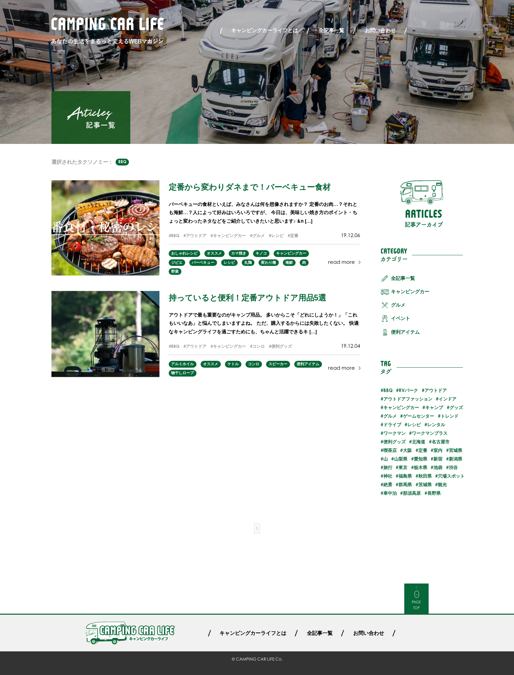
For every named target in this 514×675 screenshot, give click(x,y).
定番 (294, 235)
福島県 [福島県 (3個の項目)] (405, 476)
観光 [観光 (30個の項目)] (442, 484)
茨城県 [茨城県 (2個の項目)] (425, 484)
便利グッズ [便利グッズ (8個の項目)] (394, 441)
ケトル (233, 363)
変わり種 (268, 262)
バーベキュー (203, 262)
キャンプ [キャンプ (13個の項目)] (434, 407)
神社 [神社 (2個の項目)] (387, 476)
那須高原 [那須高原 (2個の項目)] (412, 493)
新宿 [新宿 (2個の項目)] (437, 459)
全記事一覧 (331, 30)
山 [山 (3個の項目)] (385, 459)
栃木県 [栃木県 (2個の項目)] (420, 467)
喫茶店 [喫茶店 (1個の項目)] (390, 450)
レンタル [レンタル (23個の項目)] (436, 424)
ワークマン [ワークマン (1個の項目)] (394, 433)
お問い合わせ (380, 30)
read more (341, 262)
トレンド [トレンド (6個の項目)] (449, 416)
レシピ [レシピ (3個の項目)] (414, 424)
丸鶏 (248, 262)
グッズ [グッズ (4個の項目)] (456, 407)
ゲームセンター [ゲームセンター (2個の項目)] (418, 416)
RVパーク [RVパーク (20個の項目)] (408, 390)
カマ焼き (238, 253)
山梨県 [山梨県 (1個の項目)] (400, 459)
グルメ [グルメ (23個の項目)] (390, 416)
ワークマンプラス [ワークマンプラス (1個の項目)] (429, 433)
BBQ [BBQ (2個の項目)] (388, 390)
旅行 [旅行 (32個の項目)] (387, 467)
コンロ (258, 346)
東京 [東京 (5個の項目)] (402, 467)
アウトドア (196, 235)
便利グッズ (281, 346)
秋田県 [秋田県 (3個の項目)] (425, 476)
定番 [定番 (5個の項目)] (422, 450)
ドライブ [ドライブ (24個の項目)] (392, 424)
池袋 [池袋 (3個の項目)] (437, 467)
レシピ (277, 235)
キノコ (261, 253)
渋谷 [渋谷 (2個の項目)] (453, 467)
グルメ (258, 235)
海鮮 (289, 262)
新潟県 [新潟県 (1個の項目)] (455, 459)
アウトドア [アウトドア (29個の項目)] (436, 390)
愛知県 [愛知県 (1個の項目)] (420, 459)
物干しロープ (182, 372)
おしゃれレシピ (184, 253)
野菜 (175, 271)
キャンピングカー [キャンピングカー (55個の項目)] (401, 407)
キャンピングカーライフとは (264, 30)
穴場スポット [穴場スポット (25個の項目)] (451, 476)
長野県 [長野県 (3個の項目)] (434, 493)
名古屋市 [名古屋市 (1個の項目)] (441, 441)
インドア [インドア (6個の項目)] (447, 399)
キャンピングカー (229, 235)
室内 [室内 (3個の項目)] (437, 450)
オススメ (214, 253)
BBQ (122, 161)
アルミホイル (182, 363)
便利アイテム (308, 363)
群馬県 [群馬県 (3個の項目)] (405, 484)
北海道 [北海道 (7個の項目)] (418, 441)
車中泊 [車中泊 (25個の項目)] (390, 493)
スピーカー (277, 363)
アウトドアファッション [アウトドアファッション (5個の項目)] (407, 399)
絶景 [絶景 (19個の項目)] (387, 484)
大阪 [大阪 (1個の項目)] (407, 450)
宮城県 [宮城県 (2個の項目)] (455, 450)
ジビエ (176, 262)
